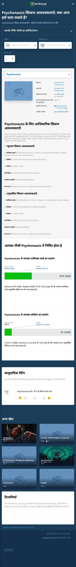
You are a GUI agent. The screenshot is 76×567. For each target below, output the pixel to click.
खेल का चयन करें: (69, 74)
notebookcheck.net (49, 538)
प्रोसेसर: (6, 39)
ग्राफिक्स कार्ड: (43, 39)
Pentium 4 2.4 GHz (43, 324)
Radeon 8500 (9, 268)
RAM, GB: (8, 52)
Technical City (38, 4)
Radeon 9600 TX (42, 268)
